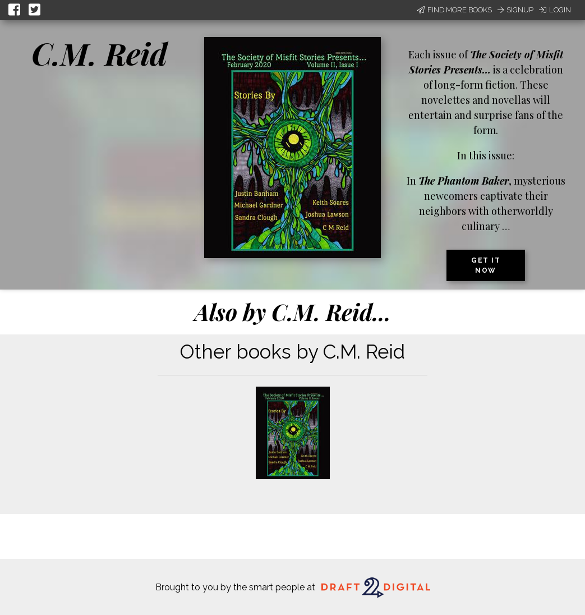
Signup (515, 10)
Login (555, 10)
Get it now (485, 265)
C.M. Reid (99, 53)
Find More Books (454, 10)
